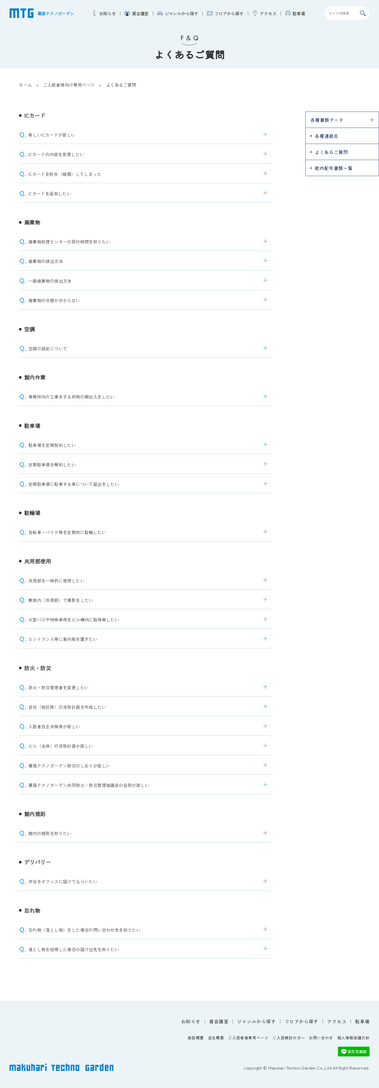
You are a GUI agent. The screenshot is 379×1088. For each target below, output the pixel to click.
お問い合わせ (321, 1037)
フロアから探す (228, 13)
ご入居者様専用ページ (248, 1037)
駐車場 (298, 13)
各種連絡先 (326, 135)
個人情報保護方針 (353, 1037)
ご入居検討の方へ (288, 1037)
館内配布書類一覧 (334, 167)
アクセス (268, 13)
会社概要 (216, 1037)
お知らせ (107, 13)
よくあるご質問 (331, 151)
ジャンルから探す (181, 13)
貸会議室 (140, 13)
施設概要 (196, 1037)
